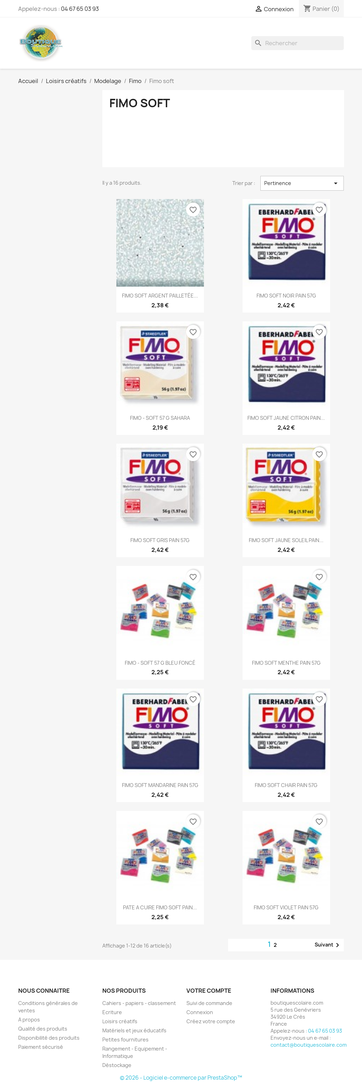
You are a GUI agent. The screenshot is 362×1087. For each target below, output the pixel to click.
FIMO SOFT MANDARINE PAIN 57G (160, 785)
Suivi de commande (209, 1003)
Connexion (199, 1012)
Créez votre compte (210, 1021)
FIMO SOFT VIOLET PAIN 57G (286, 907)
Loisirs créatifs (119, 1021)
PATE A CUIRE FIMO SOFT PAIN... (160, 907)
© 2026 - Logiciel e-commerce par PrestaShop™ (181, 1077)
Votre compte (208, 990)
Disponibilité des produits (49, 1037)
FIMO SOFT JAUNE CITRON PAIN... (286, 418)
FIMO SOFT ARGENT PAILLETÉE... (160, 295)
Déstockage (116, 1065)
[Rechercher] (297, 43)
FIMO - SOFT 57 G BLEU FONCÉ (160, 662)
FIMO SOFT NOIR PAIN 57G (286, 295)
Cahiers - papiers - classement (139, 1003)
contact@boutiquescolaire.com (309, 1044)
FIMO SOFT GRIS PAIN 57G (160, 540)
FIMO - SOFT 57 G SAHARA (160, 418)
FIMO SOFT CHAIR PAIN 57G (286, 785)
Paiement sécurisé (40, 1047)
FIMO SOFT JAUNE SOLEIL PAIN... (286, 540)
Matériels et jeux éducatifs (134, 1030)
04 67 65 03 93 (80, 9)
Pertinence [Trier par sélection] (302, 183)
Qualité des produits (42, 1028)
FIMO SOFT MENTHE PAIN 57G (286, 662)
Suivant (328, 945)
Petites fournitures (125, 1039)
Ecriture (112, 1012)
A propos (29, 1019)
